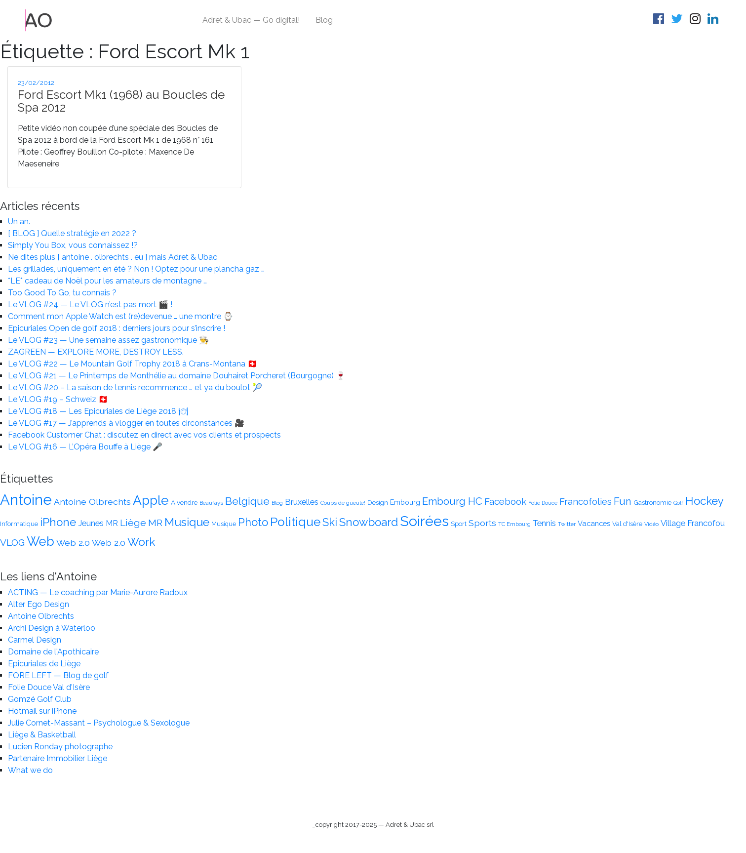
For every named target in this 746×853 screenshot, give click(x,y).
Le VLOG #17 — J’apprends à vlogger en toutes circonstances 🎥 (126, 423)
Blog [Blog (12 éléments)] (277, 502)
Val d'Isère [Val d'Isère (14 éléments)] (627, 524)
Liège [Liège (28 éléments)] (133, 522)
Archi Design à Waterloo (51, 628)
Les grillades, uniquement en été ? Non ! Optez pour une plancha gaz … (136, 269)
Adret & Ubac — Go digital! (251, 20)
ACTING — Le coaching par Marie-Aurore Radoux (98, 592)
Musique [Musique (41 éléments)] (186, 521)
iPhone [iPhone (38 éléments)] (58, 522)
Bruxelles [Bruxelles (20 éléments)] (301, 502)
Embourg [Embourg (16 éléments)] (405, 502)
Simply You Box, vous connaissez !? (73, 245)
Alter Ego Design (38, 604)
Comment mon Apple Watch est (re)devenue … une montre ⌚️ (120, 316)
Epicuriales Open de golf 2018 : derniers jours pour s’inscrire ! (116, 328)
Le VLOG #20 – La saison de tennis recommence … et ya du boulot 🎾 (135, 387)
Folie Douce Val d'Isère (49, 687)
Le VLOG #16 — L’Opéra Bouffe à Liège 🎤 (85, 446)
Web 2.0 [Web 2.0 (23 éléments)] (73, 542)
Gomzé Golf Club (40, 699)
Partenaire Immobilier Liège (57, 758)
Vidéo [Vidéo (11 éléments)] (651, 524)
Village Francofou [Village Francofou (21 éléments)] (693, 523)
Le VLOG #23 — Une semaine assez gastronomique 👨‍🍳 (108, 340)
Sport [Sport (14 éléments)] (459, 524)
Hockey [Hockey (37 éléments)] (704, 500)
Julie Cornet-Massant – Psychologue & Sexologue (99, 723)
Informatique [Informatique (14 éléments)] (19, 524)
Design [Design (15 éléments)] (377, 502)
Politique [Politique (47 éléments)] (295, 522)
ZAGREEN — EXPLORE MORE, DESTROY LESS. (96, 352)
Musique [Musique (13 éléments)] (223, 524)
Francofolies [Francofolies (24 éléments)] (585, 501)
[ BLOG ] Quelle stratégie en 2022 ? (72, 233)
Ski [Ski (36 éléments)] (329, 522)
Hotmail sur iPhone (42, 711)
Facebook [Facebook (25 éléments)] (505, 501)
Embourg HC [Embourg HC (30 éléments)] (452, 501)
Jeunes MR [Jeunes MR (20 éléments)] (98, 523)
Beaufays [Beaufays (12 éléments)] (211, 502)
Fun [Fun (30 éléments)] (622, 501)
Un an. (19, 221)
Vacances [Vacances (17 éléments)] (594, 523)
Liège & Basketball (42, 734)
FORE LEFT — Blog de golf (58, 675)
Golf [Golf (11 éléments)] (678, 503)
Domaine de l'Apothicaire (53, 651)
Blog (324, 20)
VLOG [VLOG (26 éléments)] (12, 542)
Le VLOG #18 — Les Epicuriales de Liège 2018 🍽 (98, 411)
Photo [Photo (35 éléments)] (253, 522)
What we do (30, 770)
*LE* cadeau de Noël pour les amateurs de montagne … (107, 280)
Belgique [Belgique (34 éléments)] (247, 501)
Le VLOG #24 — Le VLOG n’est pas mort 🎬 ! (90, 304)
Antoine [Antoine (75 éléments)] (26, 499)
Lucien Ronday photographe (60, 746)
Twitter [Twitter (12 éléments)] (567, 524)
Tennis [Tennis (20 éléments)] (544, 523)
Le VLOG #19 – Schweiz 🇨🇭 (58, 399)
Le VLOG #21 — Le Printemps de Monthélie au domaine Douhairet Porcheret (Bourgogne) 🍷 (177, 375)
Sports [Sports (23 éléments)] (482, 523)
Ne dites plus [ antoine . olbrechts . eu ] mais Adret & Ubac (112, 257)
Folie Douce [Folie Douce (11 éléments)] (542, 503)
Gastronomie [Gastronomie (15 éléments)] (652, 502)
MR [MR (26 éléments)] (155, 522)
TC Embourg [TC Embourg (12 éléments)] (514, 524)
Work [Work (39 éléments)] (141, 541)
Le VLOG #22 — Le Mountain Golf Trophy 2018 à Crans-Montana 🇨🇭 (132, 363)
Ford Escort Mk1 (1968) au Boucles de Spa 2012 (121, 101)
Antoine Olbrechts (41, 616)
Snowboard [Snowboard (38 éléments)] (368, 522)
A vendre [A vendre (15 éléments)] (184, 502)
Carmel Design (34, 640)
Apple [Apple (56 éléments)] (151, 500)
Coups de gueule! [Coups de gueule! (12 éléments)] (342, 502)
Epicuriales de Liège (44, 663)
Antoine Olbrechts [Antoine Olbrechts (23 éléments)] (92, 501)
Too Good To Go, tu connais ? (62, 292)
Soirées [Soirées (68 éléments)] (424, 521)
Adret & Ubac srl (410, 824)
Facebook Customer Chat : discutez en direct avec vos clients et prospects (144, 435)
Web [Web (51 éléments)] (40, 541)
